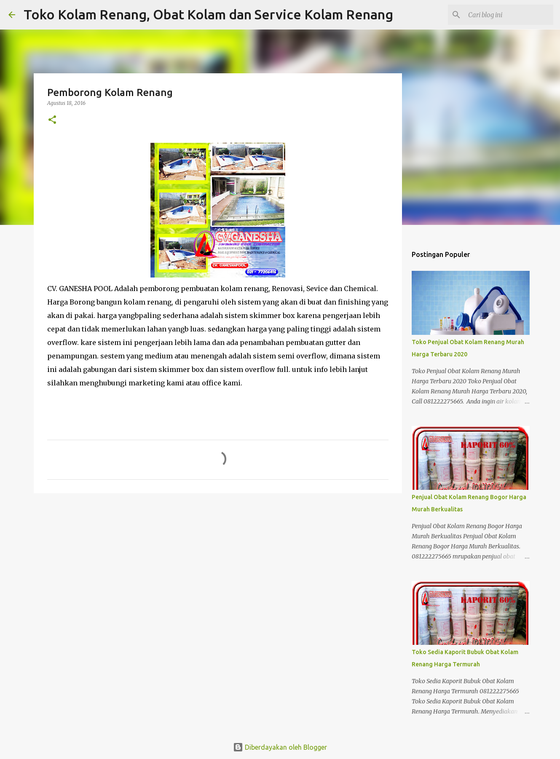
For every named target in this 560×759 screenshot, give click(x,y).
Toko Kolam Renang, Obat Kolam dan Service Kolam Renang (208, 14)
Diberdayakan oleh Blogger (280, 747)
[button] (52, 120)
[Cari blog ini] (509, 15)
